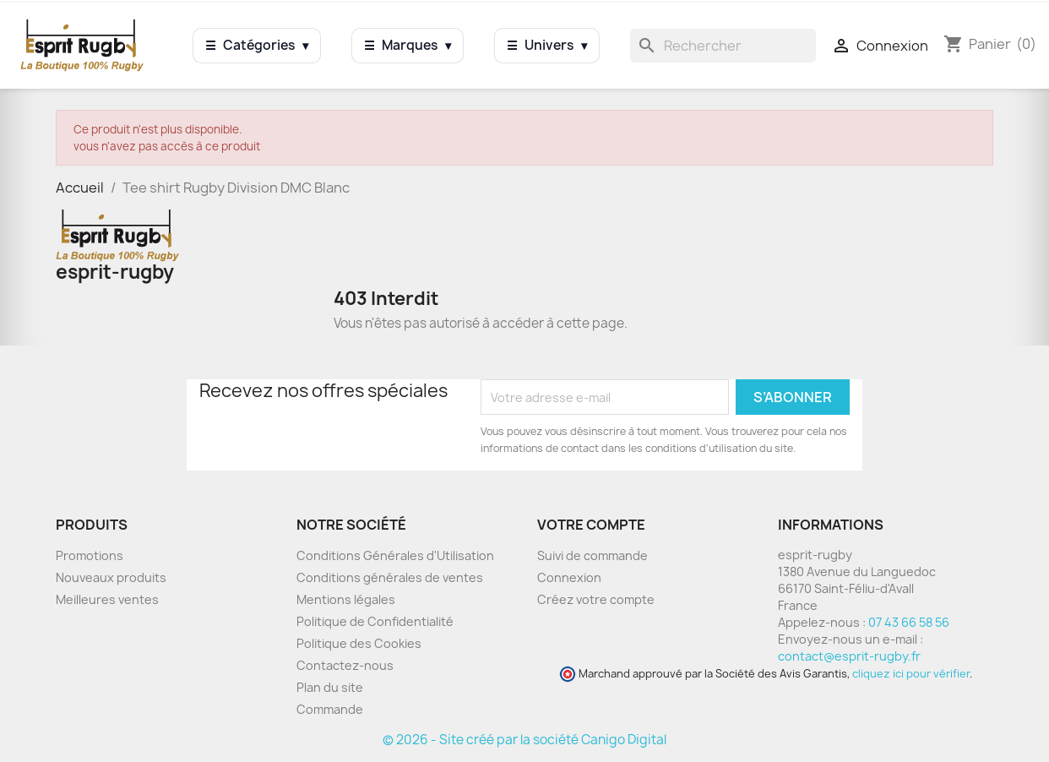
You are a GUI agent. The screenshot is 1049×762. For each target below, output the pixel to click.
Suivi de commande (592, 555)
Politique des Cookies (358, 643)
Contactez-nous (345, 665)
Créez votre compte (596, 599)
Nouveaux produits (111, 577)
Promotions (89, 555)
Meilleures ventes (107, 599)
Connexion (569, 577)
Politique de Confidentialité (375, 621)
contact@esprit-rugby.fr (849, 656)
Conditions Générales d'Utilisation (395, 555)
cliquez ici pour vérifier (911, 674)
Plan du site (329, 687)
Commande (329, 709)
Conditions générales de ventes (389, 577)
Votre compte (591, 524)
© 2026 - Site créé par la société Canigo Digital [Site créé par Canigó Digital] (524, 739)
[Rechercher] (723, 46)
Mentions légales (345, 599)
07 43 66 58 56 (908, 622)
